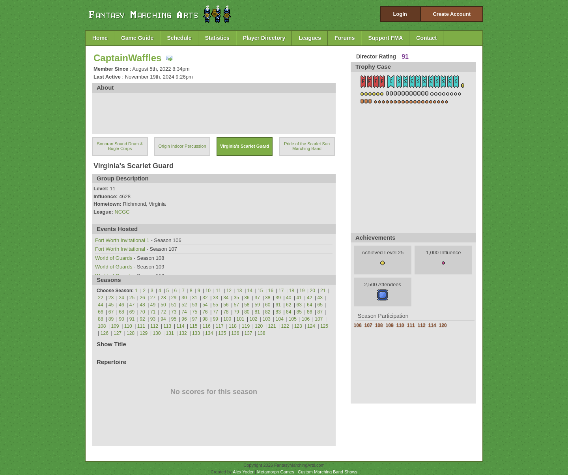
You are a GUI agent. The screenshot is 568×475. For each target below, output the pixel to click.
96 (184, 319)
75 (194, 312)
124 (311, 326)
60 (267, 305)
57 (236, 305)
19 (302, 290)
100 (227, 319)
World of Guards (113, 258)
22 (100, 297)
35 (236, 297)
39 (278, 297)
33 (215, 297)
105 (293, 319)
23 (111, 297)
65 (320, 305)
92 (142, 319)
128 (131, 333)
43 (320, 297)
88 (100, 319)
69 (132, 312)
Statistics (217, 38)
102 (253, 319)
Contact (426, 38)
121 (272, 326)
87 (320, 312)
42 (309, 297)
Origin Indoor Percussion (182, 146)
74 (184, 312)
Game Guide (137, 38)
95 (173, 319)
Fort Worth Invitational (120, 249)
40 (288, 297)
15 (260, 290)
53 (194, 305)
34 (225, 297)
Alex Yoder (243, 471)
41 (299, 297)
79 (236, 312)
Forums (344, 38)
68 (121, 312)
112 (154, 326)
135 (222, 333)
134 (209, 333)
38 (267, 297)
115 (193, 326)
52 (184, 305)
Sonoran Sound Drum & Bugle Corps (120, 146)
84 (288, 312)
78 (225, 312)
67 (111, 312)
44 (100, 305)
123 (298, 326)
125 (324, 326)
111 (141, 326)
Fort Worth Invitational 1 (122, 240)
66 (100, 312)
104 (280, 319)
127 (117, 333)
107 (319, 319)
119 (246, 326)
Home (100, 38)
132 (183, 333)
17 (281, 290)
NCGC (121, 212)
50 (163, 305)
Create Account (452, 14)
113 (167, 326)
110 (128, 326)
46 (121, 305)
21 (322, 290)
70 (142, 312)
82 (267, 312)
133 (196, 333)
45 (111, 305)
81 (257, 312)
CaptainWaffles (127, 58)
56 (225, 305)
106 (306, 319)
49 (152, 305)
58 (246, 305)
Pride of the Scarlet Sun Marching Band (307, 146)
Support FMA (385, 38)
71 (152, 312)
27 (152, 297)
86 (309, 312)
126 (104, 333)
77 (215, 312)
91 (132, 319)
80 (246, 312)
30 (184, 297)
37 (257, 297)
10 (208, 290)
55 (215, 305)
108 (102, 326)
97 (194, 319)
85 (299, 312)
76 (204, 312)
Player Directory (264, 38)
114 (180, 326)
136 (235, 333)
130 (157, 333)
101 (240, 319)
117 (220, 326)
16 (270, 290)
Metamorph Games (275, 471)
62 (288, 305)
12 (229, 290)
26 (142, 297)
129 (144, 333)
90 (121, 319)
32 (204, 297)
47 (132, 305)
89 (111, 319)
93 (152, 319)
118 (233, 326)
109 (115, 326)
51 (173, 305)
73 (173, 312)
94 (163, 319)
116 (207, 326)
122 (285, 326)
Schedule (179, 38)
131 (170, 333)
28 (163, 297)
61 (278, 305)
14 (249, 290)
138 (261, 333)
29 (173, 297)
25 (132, 297)
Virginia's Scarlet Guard (244, 146)
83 (278, 312)
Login (400, 14)
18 (291, 290)
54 (204, 305)
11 (218, 290)
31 (194, 297)
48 (142, 305)
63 (299, 305)
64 (309, 305)
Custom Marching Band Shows (327, 471)
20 (312, 290)
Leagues (310, 38)
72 (163, 312)
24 (121, 297)
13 (239, 290)
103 (267, 319)
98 (204, 319)
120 (259, 326)
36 (246, 297)
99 (215, 319)
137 (248, 333)
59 (257, 305)
